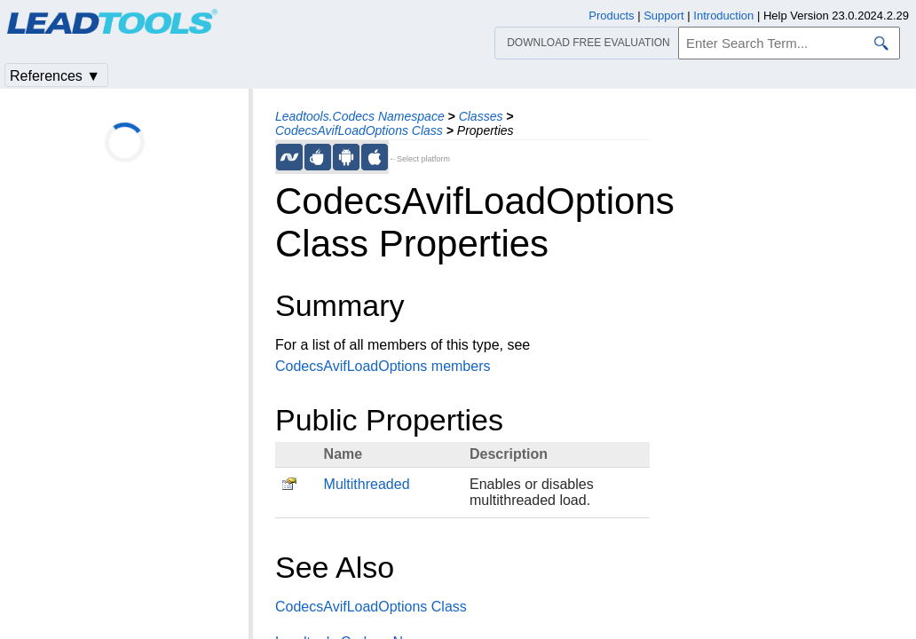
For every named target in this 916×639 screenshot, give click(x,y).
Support (664, 15)
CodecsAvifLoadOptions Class (359, 130)
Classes (481, 116)
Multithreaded (367, 484)
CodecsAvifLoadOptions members (383, 366)
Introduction (723, 15)
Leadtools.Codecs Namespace (360, 116)
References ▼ (55, 75)
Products (611, 15)
